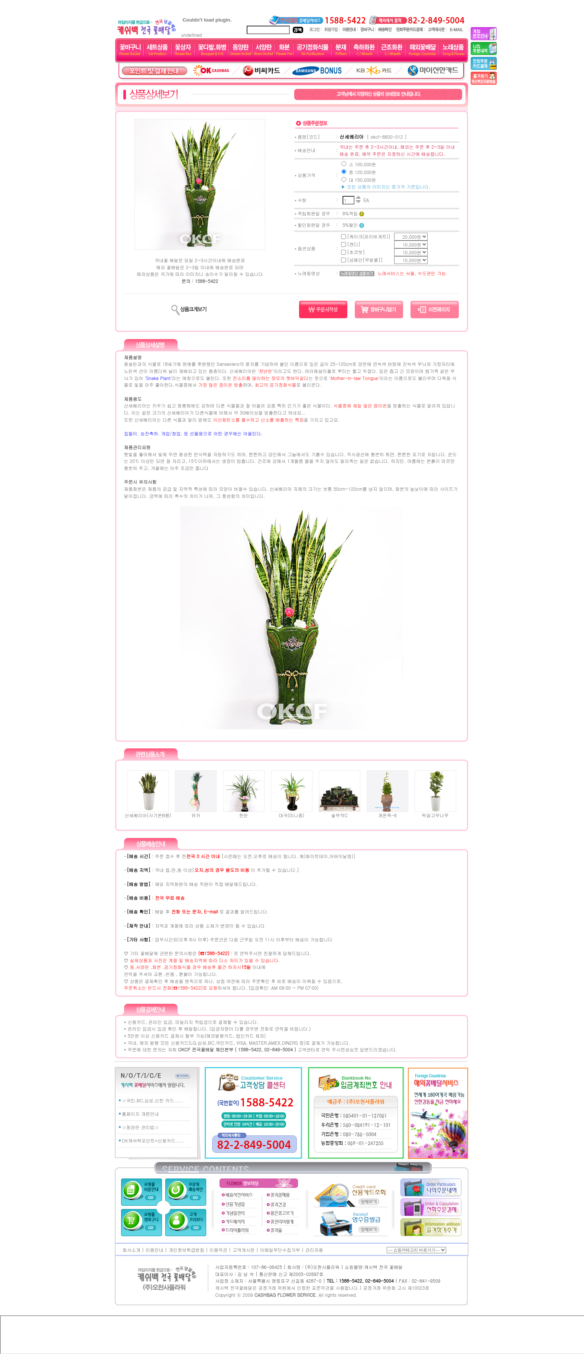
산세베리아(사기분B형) (147, 812)
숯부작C (339, 812)
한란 (244, 812)
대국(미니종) (291, 812)
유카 (196, 812)
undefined (207, 32)
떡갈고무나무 (435, 812)
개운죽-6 (387, 812)
